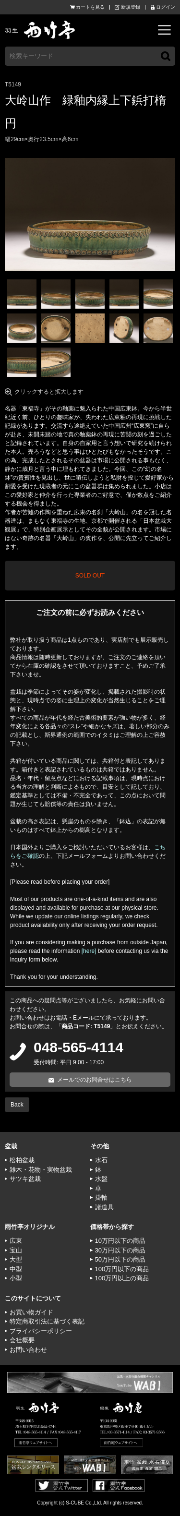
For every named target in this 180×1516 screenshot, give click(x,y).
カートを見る (90, 7)
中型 (16, 1269)
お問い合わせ (28, 1349)
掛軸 (101, 1197)
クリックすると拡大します (49, 391)
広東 (16, 1240)
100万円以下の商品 (122, 1269)
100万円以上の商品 (122, 1278)
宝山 (16, 1250)
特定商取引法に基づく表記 (47, 1321)
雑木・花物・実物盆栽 (41, 1169)
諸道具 (104, 1207)
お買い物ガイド (31, 1312)
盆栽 (11, 1146)
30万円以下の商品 (120, 1250)
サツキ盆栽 (25, 1178)
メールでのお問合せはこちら (94, 1079)
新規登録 (130, 7)
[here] (89, 951)
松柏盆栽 (22, 1160)
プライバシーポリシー (41, 1331)
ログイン (165, 7)
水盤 (101, 1178)
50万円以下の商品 (120, 1259)
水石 (101, 1160)
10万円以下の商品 (120, 1240)
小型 (16, 1278)
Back (17, 1104)
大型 (16, 1259)
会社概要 (22, 1340)
